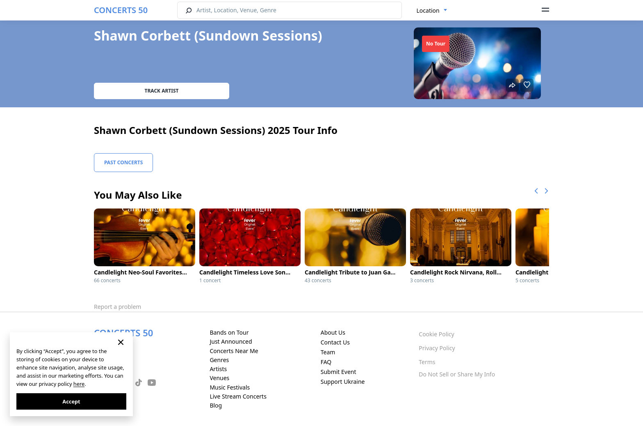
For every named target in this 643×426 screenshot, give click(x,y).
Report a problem (117, 306)
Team (328, 352)
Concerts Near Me (234, 351)
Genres (219, 360)
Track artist (162, 90)
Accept (71, 401)
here (78, 383)
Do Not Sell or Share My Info (457, 374)
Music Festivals (230, 387)
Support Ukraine (343, 381)
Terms (427, 362)
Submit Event (338, 372)
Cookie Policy (436, 334)
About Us (333, 332)
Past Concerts (123, 162)
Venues (219, 378)
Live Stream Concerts (238, 396)
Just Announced (231, 341)
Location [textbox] (428, 10)
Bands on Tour (229, 332)
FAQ (326, 362)
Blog (216, 405)
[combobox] (432, 10)
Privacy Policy (437, 348)
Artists (218, 369)
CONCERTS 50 (121, 10)
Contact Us (335, 342)
